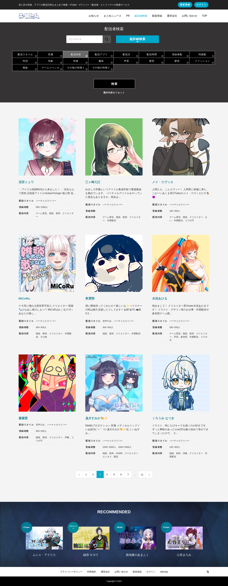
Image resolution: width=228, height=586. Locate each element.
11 (142, 474)
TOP (204, 15)
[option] (44, 541)
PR (128, 15)
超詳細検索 (140, 15)
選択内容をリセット (114, 92)
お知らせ (94, 15)
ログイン (201, 4)
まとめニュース (112, 15)
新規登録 (185, 4)
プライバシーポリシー (71, 571)
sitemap (164, 571)
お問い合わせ (189, 15)
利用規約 (91, 571)
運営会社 (172, 15)
